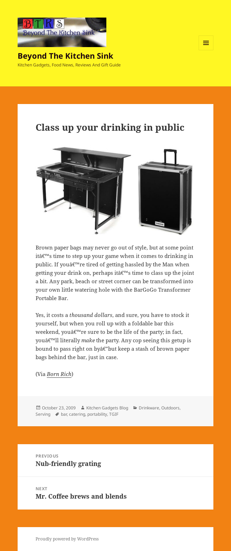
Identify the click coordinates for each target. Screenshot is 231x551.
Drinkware (149, 408)
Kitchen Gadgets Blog (107, 408)
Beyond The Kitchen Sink (65, 55)
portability (97, 414)
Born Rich (59, 373)
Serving (43, 414)
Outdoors (170, 408)
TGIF (113, 414)
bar (64, 414)
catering (77, 414)
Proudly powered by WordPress (67, 539)
